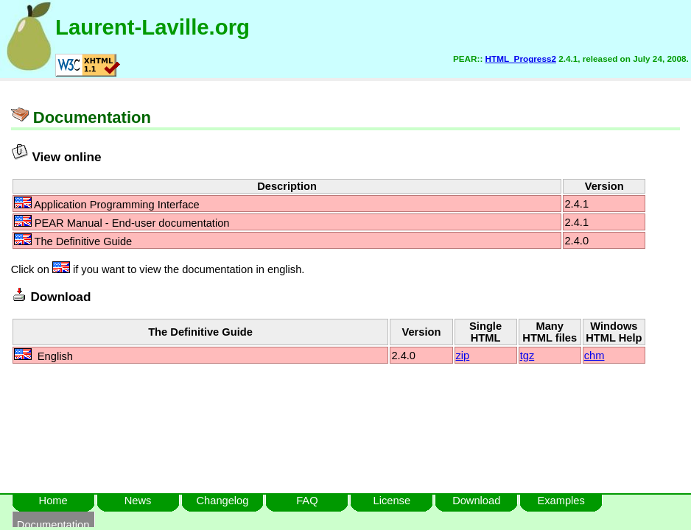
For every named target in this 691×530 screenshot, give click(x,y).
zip (463, 355)
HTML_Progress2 (520, 58)
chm (594, 355)
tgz (527, 355)
